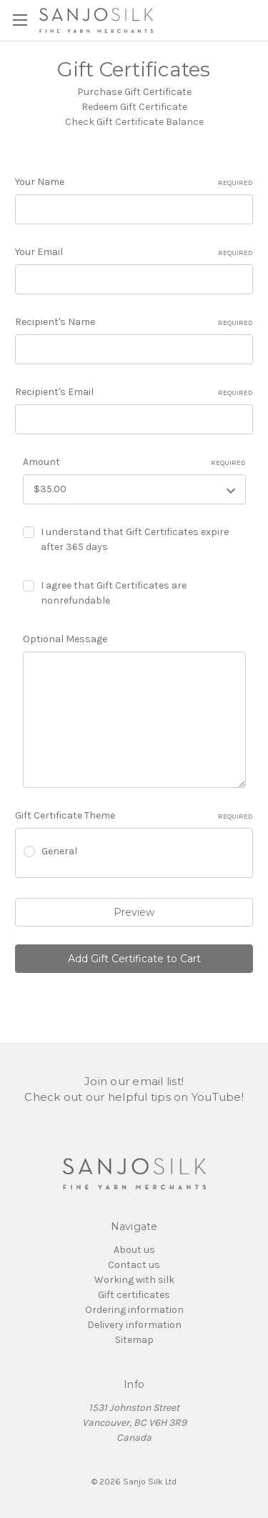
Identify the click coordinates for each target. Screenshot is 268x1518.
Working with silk (134, 1280)
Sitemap (134, 1340)
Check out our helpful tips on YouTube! (134, 1097)
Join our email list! (134, 1081)
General (59, 851)
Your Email (134, 252)
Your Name (134, 182)
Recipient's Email (134, 392)
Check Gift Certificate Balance (134, 122)
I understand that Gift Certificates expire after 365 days (135, 539)
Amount (134, 462)
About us (134, 1250)
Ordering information (134, 1310)
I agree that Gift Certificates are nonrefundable (114, 592)
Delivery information (134, 1325)
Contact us (134, 1265)
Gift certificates (134, 1295)
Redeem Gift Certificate (134, 107)
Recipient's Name (134, 322)
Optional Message (65, 639)
